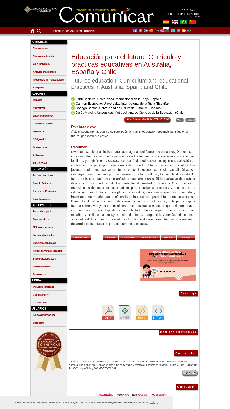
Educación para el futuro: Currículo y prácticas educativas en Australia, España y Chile (126, 64)
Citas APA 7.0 (40, 163)
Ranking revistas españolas (47, 250)
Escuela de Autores (43, 175)
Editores (58, 31)
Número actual (40, 48)
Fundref (110, 237)
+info (152, 402)
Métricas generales (43, 227)
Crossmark (128, 237)
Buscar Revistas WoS (44, 258)
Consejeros (74, 31)
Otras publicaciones (43, 286)
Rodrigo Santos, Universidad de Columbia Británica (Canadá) (119, 108)
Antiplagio (38, 155)
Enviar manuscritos (43, 115)
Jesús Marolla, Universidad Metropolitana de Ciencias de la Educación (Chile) (130, 112)
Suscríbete (38, 322)
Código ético (39, 139)
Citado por (186, 237)
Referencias (81, 237)
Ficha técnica (149, 237)
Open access (40, 147)
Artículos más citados (44, 71)
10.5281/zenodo (190, 10)
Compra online (40, 294)
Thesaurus (38, 131)
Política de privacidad (44, 315)
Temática (37, 100)
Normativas (39, 107)
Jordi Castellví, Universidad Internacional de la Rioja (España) (119, 99)
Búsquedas (39, 87)
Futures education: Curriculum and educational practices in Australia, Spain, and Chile (129, 83)
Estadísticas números (44, 243)
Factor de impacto (42, 211)
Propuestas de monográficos (48, 79)
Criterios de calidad (43, 123)
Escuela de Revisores (44, 191)
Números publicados (44, 56)
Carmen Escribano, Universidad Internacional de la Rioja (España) (122, 103)
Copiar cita (189, 372)
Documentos (40, 274)
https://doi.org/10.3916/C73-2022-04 (147, 119)
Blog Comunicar (41, 199)
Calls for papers (41, 64)
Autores (89, 31)
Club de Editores (42, 183)
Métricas (168, 237)
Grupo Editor (40, 302)
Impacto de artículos (43, 235)
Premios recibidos (42, 266)
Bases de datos (41, 219)
